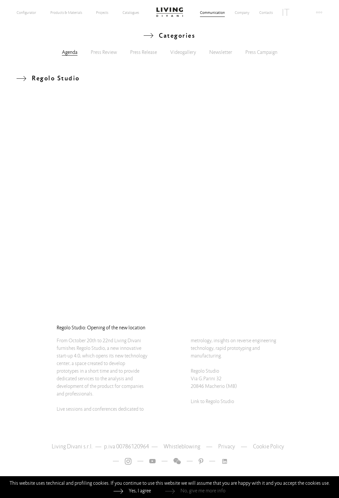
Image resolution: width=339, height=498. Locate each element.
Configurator (26, 12)
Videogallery (183, 52)
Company (242, 12)
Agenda (69, 52)
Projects (102, 12)
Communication (212, 12)
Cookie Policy (268, 446)
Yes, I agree (140, 491)
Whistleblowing (182, 446)
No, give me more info (202, 491)
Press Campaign (261, 52)
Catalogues (130, 12)
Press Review (104, 52)
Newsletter (220, 52)
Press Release (143, 52)
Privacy (226, 446)
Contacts (266, 12)
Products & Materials (66, 12)
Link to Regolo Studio (212, 401)
